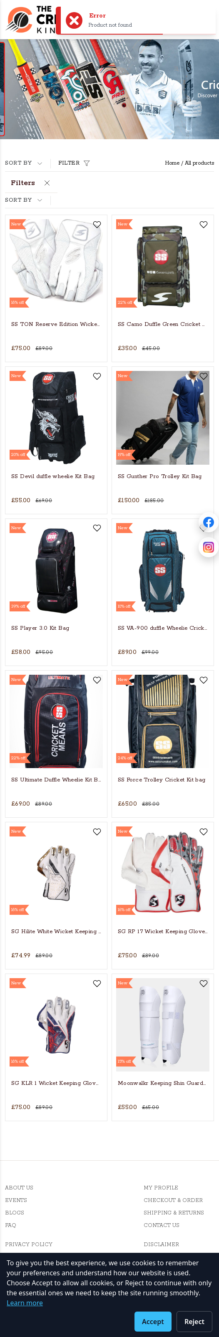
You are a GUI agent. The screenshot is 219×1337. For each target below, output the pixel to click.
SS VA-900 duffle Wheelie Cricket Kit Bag (163, 628)
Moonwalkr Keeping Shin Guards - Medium (163, 1083)
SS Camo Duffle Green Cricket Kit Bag (163, 324)
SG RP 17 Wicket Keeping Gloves (163, 931)
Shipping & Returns (174, 1213)
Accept (153, 1321)
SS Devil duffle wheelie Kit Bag (53, 476)
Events (16, 1200)
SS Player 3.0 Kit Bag (40, 628)
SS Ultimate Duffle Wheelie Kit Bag (56, 780)
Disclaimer (161, 1245)
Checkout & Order (173, 1200)
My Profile (161, 1188)
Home (172, 163)
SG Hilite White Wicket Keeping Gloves (56, 931)
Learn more (25, 1302)
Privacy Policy (28, 1245)
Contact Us (161, 1225)
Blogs (14, 1213)
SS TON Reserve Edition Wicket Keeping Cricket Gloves (56, 324)
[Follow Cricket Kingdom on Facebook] (209, 522)
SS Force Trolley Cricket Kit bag (162, 780)
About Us (19, 1188)
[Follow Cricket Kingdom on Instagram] (209, 547)
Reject (194, 1321)
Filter (75, 163)
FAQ (10, 1225)
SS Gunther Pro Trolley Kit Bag (160, 476)
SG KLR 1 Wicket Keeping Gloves (56, 1083)
